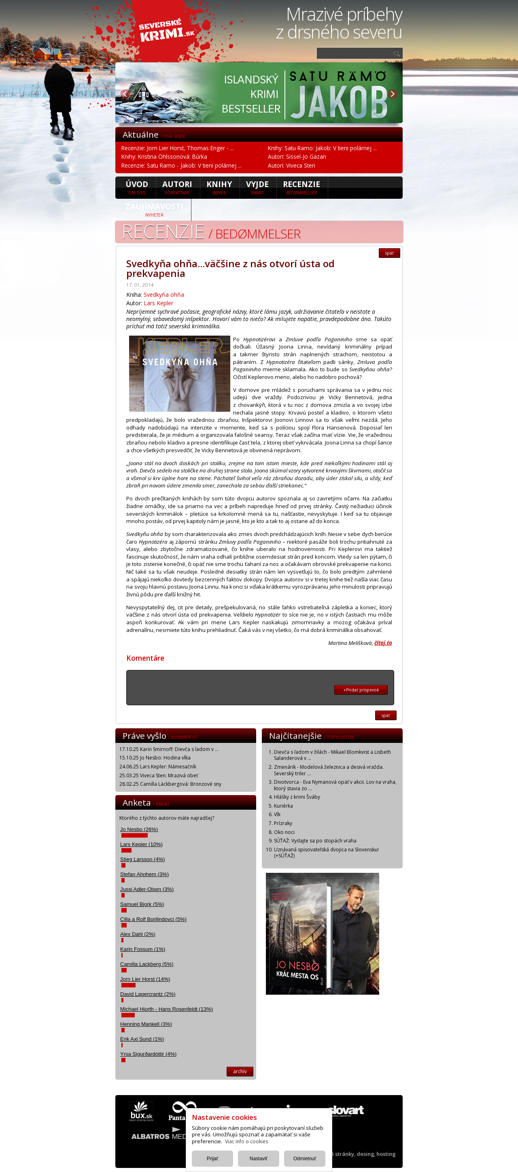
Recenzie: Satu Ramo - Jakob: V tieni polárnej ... (181, 165)
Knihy (219, 187)
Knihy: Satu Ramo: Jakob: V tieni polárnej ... (322, 148)
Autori (177, 187)
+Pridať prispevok (361, 690)
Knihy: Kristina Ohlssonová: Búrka (164, 156)
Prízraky (283, 823)
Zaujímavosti (154, 209)
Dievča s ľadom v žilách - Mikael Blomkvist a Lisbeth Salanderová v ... (332, 755)
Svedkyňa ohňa (164, 294)
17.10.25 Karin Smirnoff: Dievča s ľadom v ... (169, 749)
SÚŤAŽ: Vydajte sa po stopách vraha (315, 840)
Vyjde (257, 187)
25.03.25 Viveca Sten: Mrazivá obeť (158, 775)
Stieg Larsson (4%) (142, 859)
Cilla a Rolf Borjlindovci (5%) (153, 919)
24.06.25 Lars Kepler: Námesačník (157, 766)
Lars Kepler (158, 303)
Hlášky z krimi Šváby (297, 796)
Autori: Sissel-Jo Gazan (297, 156)
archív (240, 1071)
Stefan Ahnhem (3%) (144, 874)
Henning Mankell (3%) (146, 1024)
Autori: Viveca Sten (291, 165)
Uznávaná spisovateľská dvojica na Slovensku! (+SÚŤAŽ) (326, 852)
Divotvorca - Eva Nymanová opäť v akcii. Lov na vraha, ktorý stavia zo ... (335, 785)
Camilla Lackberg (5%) (147, 964)
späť (389, 253)
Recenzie (301, 187)
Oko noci (284, 832)
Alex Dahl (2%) (137, 934)
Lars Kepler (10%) (141, 844)
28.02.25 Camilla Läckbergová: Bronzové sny (170, 784)
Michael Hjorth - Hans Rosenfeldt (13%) (166, 1009)
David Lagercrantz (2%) (148, 994)
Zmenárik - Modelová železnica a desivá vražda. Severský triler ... (329, 770)
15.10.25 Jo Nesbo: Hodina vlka (155, 757)
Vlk (277, 814)
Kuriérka (283, 805)
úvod (136, 187)
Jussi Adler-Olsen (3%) (147, 889)
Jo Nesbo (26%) (139, 829)
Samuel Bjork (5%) (142, 904)
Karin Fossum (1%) (142, 949)
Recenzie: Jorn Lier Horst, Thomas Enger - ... (177, 148)
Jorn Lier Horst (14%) (145, 979)
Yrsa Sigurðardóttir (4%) (148, 1054)
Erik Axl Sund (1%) (142, 1039)
